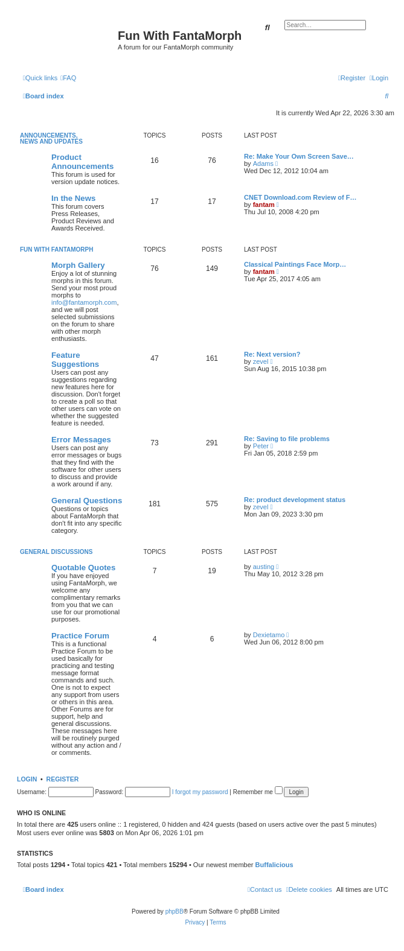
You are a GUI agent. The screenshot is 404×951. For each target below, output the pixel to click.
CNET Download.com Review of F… (300, 197)
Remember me (258, 792)
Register (62, 779)
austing (263, 566)
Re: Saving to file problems (287, 438)
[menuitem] (68, 78)
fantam (264, 204)
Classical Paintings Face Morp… (295, 264)
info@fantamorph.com (84, 302)
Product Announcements (82, 162)
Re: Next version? (272, 354)
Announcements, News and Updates (51, 138)
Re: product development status (294, 499)
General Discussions (56, 552)
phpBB (174, 911)
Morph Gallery (78, 265)
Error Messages (81, 439)
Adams (263, 163)
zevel (261, 361)
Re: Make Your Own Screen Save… (299, 156)
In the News (73, 198)
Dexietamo (269, 634)
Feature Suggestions (75, 360)
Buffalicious (274, 864)
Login (27, 779)
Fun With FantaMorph (56, 249)
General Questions (86, 500)
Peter (261, 446)
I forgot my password (200, 792)
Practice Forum (80, 635)
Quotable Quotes (83, 567)
